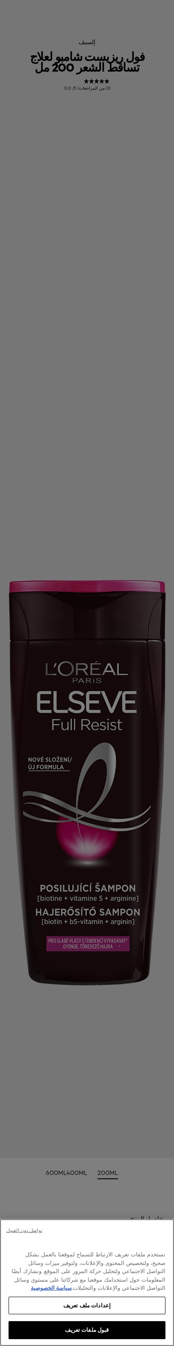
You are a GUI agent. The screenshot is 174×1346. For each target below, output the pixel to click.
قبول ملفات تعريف (87, 1329)
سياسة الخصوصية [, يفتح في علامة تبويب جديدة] (51, 1287)
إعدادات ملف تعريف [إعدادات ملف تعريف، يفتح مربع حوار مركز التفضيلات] (87, 1305)
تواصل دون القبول (24, 1230)
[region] (87, 1282)
